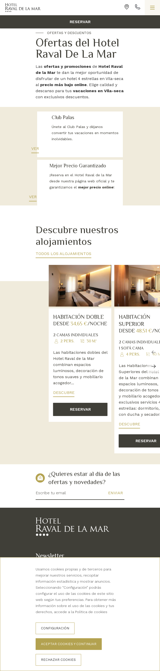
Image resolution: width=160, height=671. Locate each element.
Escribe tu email (51, 499)
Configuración (55, 628)
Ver (45, 148)
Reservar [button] (80, 415)
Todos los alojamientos (63, 259)
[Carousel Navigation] (153, 365)
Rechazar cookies (58, 660)
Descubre (64, 398)
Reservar (80, 21)
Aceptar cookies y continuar (68, 644)
